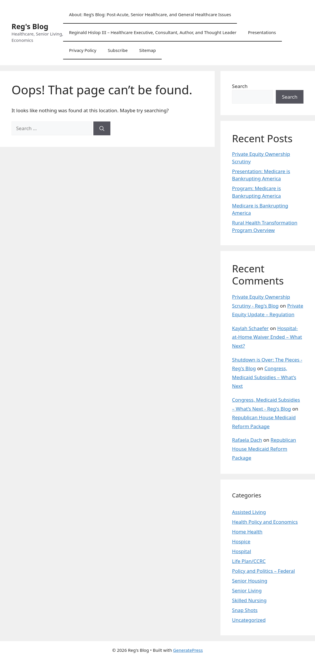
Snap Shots (245, 610)
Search (240, 86)
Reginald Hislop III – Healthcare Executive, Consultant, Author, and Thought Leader (152, 32)
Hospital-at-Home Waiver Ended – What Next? (267, 337)
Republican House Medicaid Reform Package (264, 449)
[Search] (101, 128)
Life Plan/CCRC (249, 561)
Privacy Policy (82, 50)
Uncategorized (249, 620)
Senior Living (247, 590)
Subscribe (118, 50)
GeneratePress (188, 650)
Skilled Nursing (249, 600)
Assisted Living (249, 512)
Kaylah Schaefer (250, 328)
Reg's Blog (30, 26)
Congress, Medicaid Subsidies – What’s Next (264, 377)
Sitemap (147, 50)
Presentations (262, 32)
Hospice (241, 541)
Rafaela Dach (247, 440)
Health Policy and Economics (265, 521)
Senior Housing (249, 580)
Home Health (247, 531)
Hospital (241, 551)
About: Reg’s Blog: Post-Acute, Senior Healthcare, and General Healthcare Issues (150, 14)
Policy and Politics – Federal (263, 571)
